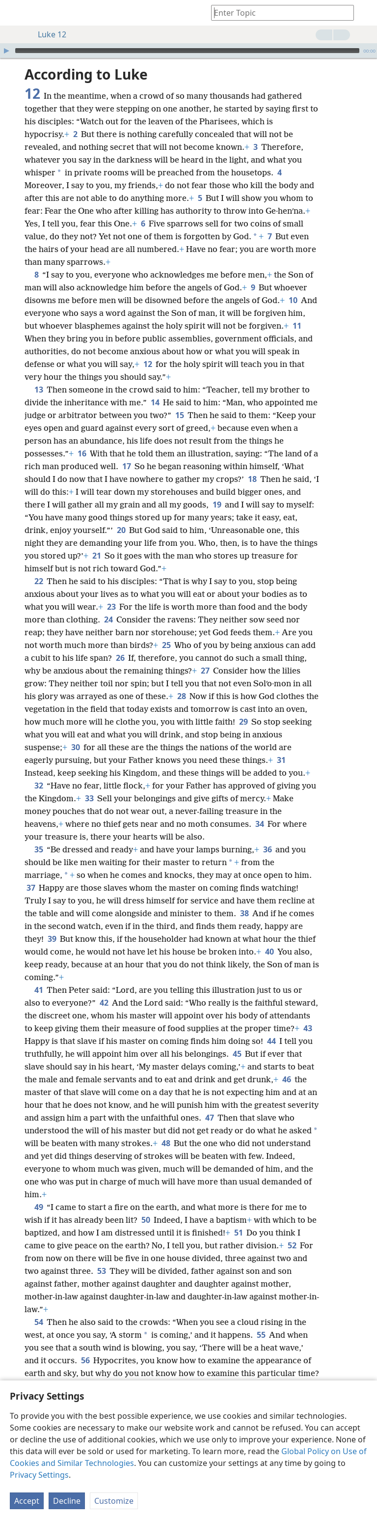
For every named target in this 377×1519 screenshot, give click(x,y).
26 (120, 657)
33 (89, 798)
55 (261, 1334)
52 (292, 1245)
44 (271, 1041)
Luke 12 (47, 34)
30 (75, 747)
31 (281, 760)
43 (307, 1028)
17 (126, 466)
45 (237, 1053)
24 (108, 619)
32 (38, 785)
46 (286, 1079)
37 (31, 887)
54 (38, 1322)
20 (121, 530)
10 (293, 300)
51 (238, 1232)
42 (104, 1002)
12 (147, 364)
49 (38, 1207)
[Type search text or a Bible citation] (278, 12)
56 (85, 1360)
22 (38, 581)
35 (38, 849)
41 (38, 990)
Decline (67, 1500)
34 (259, 823)
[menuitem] (14, 13)
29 (243, 721)
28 (181, 696)
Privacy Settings (39, 1474)
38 (244, 913)
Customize (114, 1500)
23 (111, 606)
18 (252, 479)
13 (38, 389)
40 (269, 951)
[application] (188, 50)
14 (155, 402)
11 (297, 325)
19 (217, 504)
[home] (14, 13)
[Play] (6, 51)
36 (267, 849)
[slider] (187, 50)
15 (179, 415)
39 (52, 938)
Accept (26, 1500)
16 (82, 453)
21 (96, 555)
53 (101, 1271)
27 (205, 670)
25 (166, 645)
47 (209, 1117)
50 (145, 1219)
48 (166, 1143)
